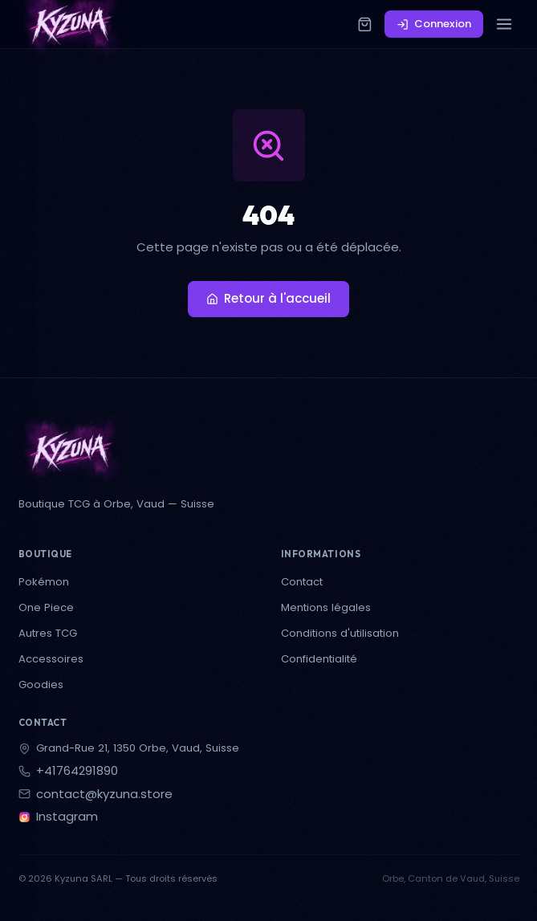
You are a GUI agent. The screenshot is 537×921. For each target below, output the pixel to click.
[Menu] (504, 24)
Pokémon (43, 581)
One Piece (46, 607)
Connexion (434, 23)
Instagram (67, 817)
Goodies (40, 684)
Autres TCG (47, 633)
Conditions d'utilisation (340, 633)
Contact (302, 581)
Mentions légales (326, 607)
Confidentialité (319, 658)
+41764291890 (77, 771)
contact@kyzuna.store (104, 794)
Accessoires (50, 658)
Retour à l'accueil (269, 298)
